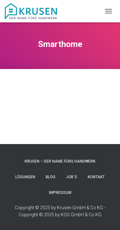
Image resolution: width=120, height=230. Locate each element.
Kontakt (96, 177)
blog (50, 177)
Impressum (60, 192)
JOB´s (71, 177)
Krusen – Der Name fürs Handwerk (60, 161)
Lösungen (25, 177)
